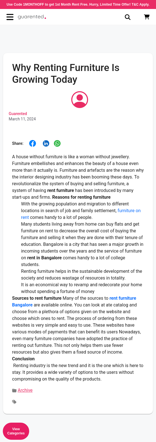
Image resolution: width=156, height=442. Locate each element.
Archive (25, 390)
